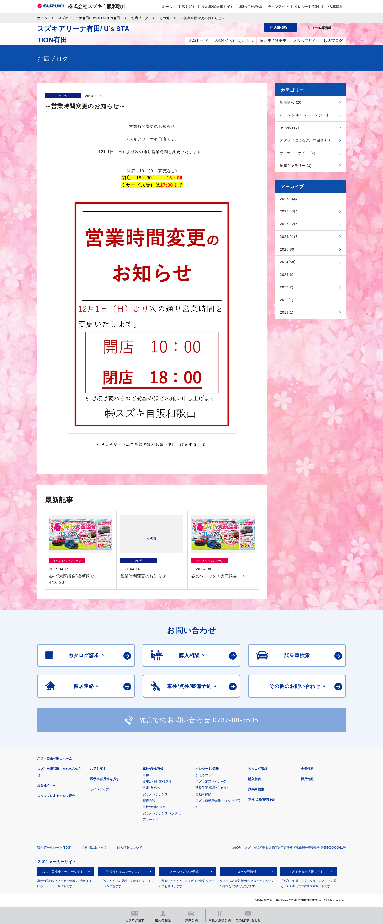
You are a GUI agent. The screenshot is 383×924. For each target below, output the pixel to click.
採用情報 (307, 779)
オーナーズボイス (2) (297, 153)
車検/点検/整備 (250, 6)
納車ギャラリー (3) (296, 166)
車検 (146, 775)
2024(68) (288, 262)
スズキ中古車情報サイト (305, 871)
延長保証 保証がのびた (211, 788)
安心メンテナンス (155, 794)
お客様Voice (46, 785)
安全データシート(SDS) (54, 847)
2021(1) (286, 300)
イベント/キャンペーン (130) (304, 115)
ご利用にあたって (94, 847)
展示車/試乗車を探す (217, 6)
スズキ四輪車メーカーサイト (62, 871)
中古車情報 (334, 6)
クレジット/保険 (307, 6)
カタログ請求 (257, 769)
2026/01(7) (289, 237)
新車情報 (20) (291, 102)
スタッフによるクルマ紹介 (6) (305, 140)
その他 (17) (289, 128)
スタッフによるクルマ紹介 (56, 795)
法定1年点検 (151, 788)
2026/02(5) (289, 224)
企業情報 (307, 769)
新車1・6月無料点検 (157, 781)
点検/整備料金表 (154, 807)
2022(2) (286, 287)
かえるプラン (204, 775)
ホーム (167, 6)
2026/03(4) (289, 211)
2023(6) (286, 274)
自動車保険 (203, 794)
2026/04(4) (289, 199)
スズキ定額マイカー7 (210, 781)
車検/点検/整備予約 (261, 799)
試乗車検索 (256, 789)
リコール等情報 (245, 871)
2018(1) (286, 312)
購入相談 (254, 779)
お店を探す (186, 6)
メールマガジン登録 (184, 871)
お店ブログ (139, 18)
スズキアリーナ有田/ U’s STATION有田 (89, 18)
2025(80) (288, 249)
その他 (164, 18)
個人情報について (129, 847)
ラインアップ (278, 6)
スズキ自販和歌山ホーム (54, 758)
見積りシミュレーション (123, 871)
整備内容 (149, 800)
